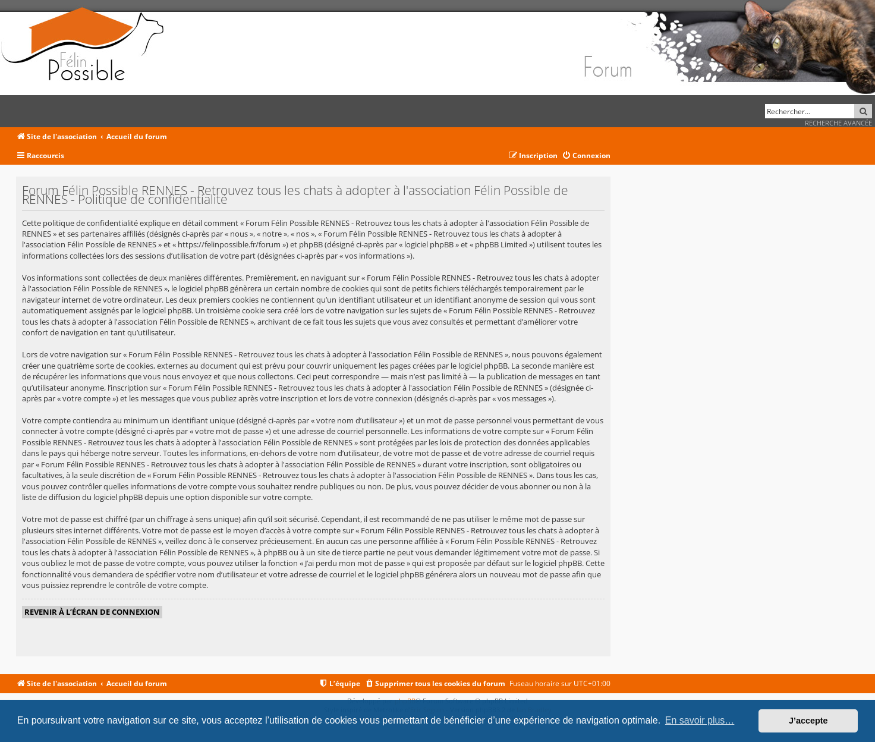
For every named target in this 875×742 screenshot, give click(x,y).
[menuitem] (586, 156)
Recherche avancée (838, 122)
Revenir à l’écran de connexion (92, 611)
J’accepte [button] (808, 720)
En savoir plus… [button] (700, 720)
